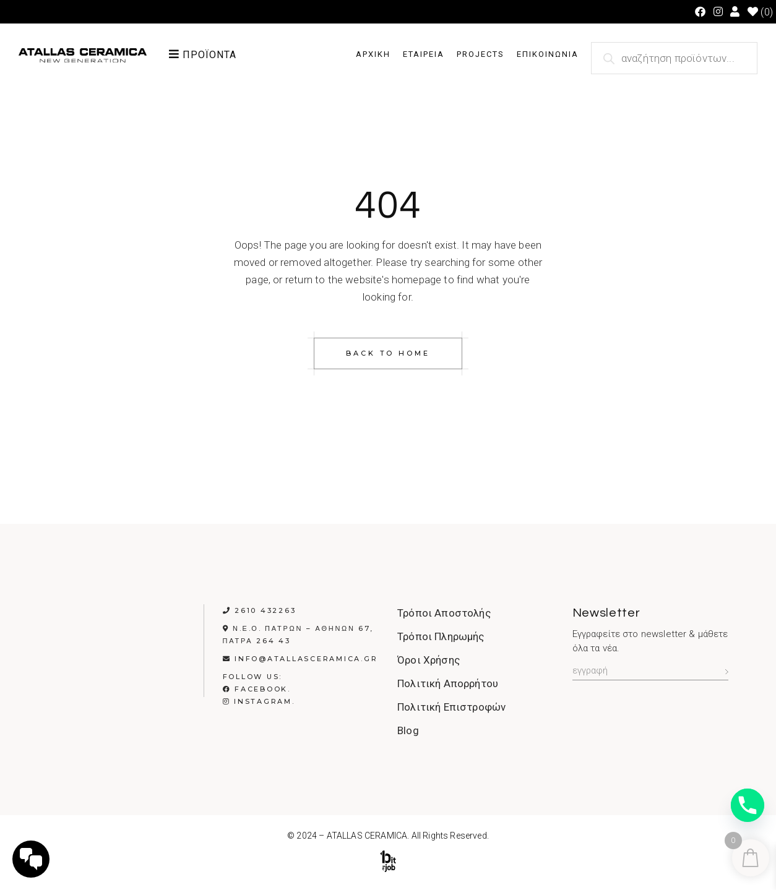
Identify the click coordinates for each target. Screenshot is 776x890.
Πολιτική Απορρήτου (447, 683)
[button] (216, 54)
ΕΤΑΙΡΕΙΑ (423, 54)
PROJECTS (480, 54)
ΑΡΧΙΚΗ (373, 54)
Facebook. (257, 689)
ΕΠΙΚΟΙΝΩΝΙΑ (548, 54)
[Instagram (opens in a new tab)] (718, 12)
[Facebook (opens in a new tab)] (700, 12)
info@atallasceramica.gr (306, 658)
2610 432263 (265, 610)
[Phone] (747, 805)
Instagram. (259, 701)
